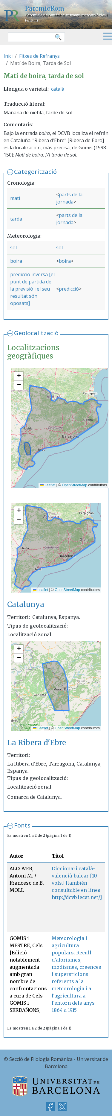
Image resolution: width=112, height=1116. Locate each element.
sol (13, 247)
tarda (16, 218)
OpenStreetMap (74, 485)
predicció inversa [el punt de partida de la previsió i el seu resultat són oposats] (32, 288)
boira (16, 261)
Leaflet (47, 485)
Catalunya (25, 604)
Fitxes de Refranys (39, 56)
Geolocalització (36, 333)
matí (15, 198)
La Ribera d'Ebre (36, 742)
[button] (18, 376)
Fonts (22, 825)
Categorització (35, 172)
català (57, 89)
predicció (69, 289)
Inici (8, 56)
